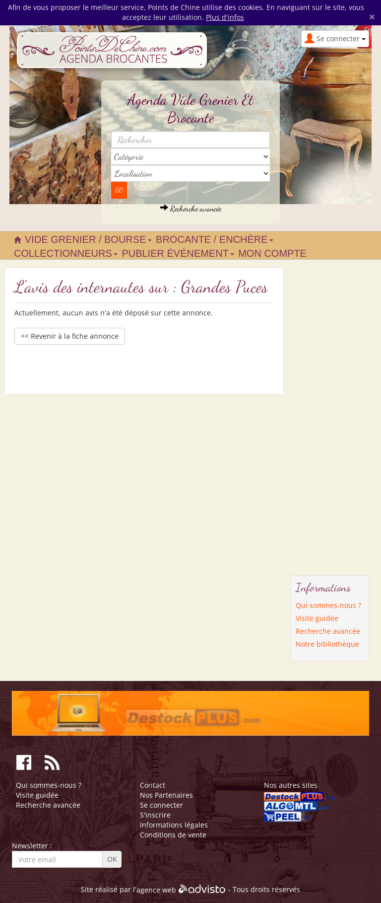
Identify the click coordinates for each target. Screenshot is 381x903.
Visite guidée (317, 618)
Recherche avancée (190, 208)
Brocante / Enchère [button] (214, 239)
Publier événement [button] (178, 253)
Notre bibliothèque (327, 644)
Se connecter (161, 805)
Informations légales (174, 824)
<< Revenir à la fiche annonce (70, 336)
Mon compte (272, 253)
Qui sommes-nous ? (328, 605)
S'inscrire (155, 815)
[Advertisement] (330, 416)
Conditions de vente (173, 834)
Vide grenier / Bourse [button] (88, 239)
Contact (152, 785)
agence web (156, 890)
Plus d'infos (225, 17)
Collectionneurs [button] (66, 253)
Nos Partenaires (166, 795)
